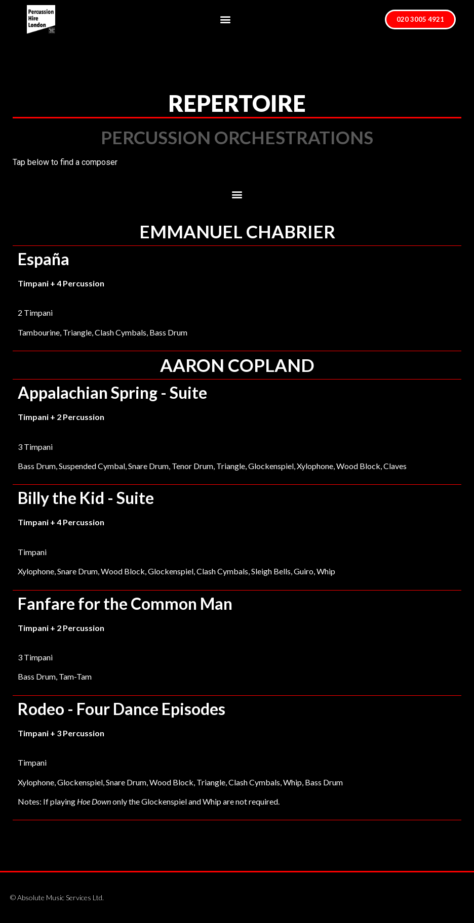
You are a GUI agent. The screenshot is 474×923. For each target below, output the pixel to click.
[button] (225, 19)
